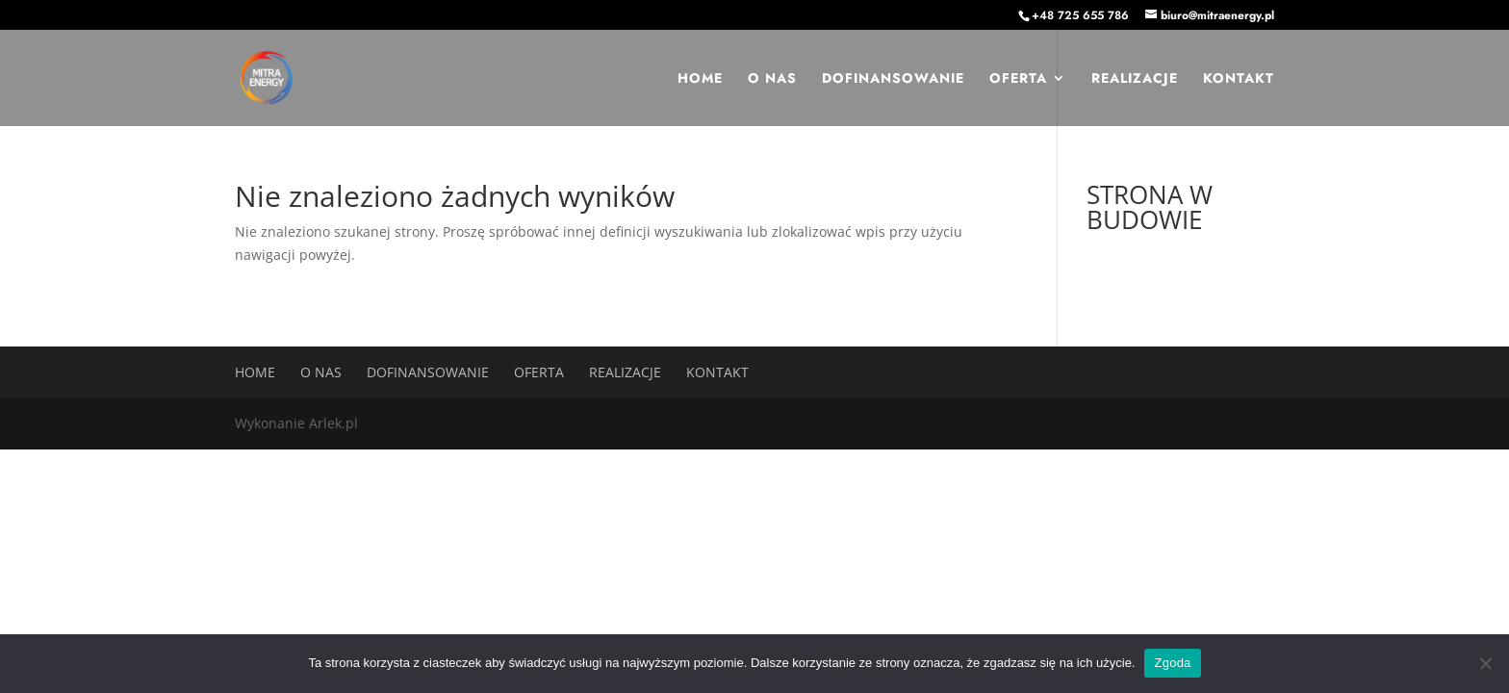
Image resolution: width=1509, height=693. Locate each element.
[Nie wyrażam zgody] (1485, 663)
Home (700, 79)
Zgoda (1172, 662)
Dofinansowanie (893, 79)
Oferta (1018, 79)
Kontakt (1238, 79)
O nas (772, 79)
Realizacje (1134, 79)
